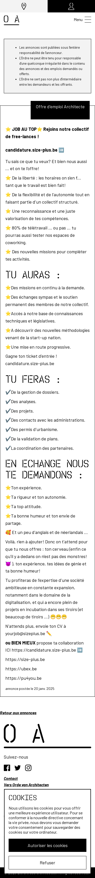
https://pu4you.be (23, 678)
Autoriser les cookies (48, 845)
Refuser (47, 862)
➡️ (61, 150)
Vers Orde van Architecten (26, 784)
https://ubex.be (21, 668)
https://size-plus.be (25, 659)
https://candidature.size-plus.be (44, 650)
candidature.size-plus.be (31, 150)
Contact (11, 778)
